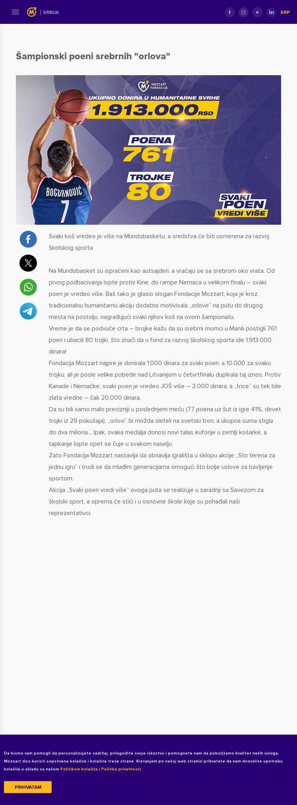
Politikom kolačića (79, 769)
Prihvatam (28, 787)
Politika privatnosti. (121, 769)
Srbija (51, 13)
